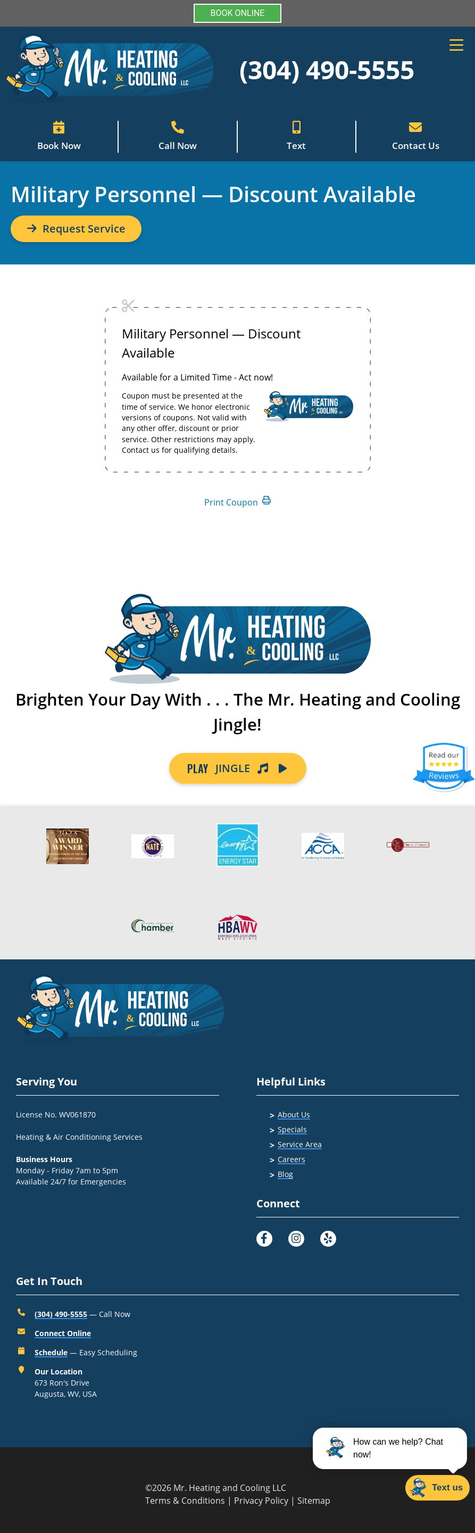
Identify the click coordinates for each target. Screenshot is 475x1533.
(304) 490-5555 (326, 69)
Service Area (300, 1144)
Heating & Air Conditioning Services (79, 1137)
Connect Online (63, 1333)
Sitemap (313, 1500)
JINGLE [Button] (237, 768)
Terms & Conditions (185, 1500)
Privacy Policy (261, 1500)
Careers (291, 1159)
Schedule (51, 1352)
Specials (292, 1129)
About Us (294, 1114)
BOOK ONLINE (238, 13)
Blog (285, 1174)
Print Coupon (237, 502)
